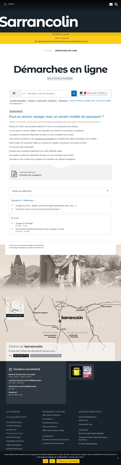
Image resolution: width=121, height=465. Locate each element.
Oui (45, 461)
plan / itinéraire (15, 315)
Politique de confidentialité (68, 461)
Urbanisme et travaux (15, 441)
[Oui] (117, 458)
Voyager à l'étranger (24, 223)
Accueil (48, 50)
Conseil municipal (13, 426)
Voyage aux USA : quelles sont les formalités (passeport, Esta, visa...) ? (46, 206)
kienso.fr (41, 248)
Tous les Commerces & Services (55, 440)
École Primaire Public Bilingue (91, 433)
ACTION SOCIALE (13, 437)
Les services (11, 430)
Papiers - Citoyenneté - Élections (42, 100)
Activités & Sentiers (50, 423)
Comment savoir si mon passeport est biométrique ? (38, 209)
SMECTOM (83, 420)
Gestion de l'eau (85, 424)
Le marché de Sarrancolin (53, 443)
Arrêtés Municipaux (14, 449)
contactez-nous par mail (46, 355)
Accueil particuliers (18, 100)
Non (52, 461)
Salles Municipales (13, 445)
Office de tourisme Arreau (53, 430)
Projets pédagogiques (88, 444)
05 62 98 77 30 (21, 355)
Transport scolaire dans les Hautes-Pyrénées (93, 438)
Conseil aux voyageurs (44, 139)
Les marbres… (48, 419)
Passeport (63, 100)
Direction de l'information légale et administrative (27, 245)
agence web (33, 248)
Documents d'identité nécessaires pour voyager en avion (40, 229)
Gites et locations (49, 427)
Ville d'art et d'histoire (51, 415)
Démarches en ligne (14, 433)
